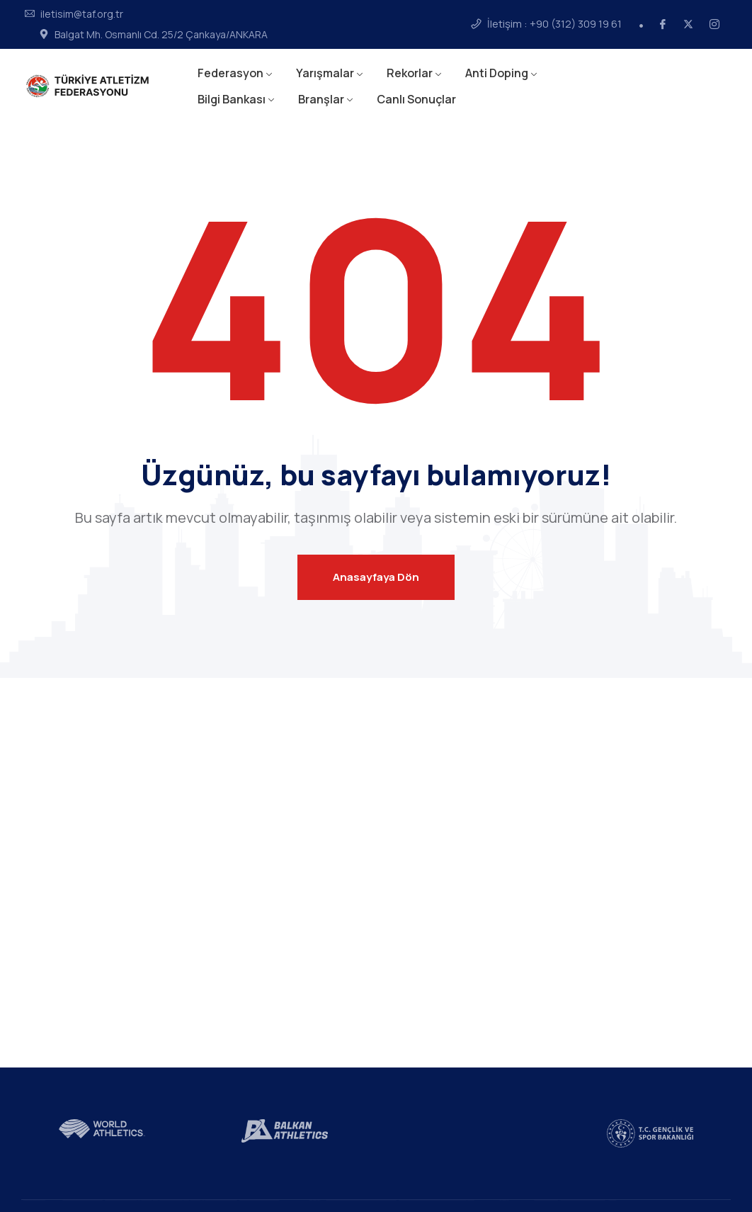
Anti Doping (496, 73)
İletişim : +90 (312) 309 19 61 (554, 24)
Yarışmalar (325, 73)
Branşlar (321, 99)
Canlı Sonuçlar (416, 99)
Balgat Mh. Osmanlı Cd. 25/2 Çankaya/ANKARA (161, 34)
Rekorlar (410, 73)
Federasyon (230, 73)
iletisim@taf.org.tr (81, 14)
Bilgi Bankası (232, 99)
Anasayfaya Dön (376, 577)
